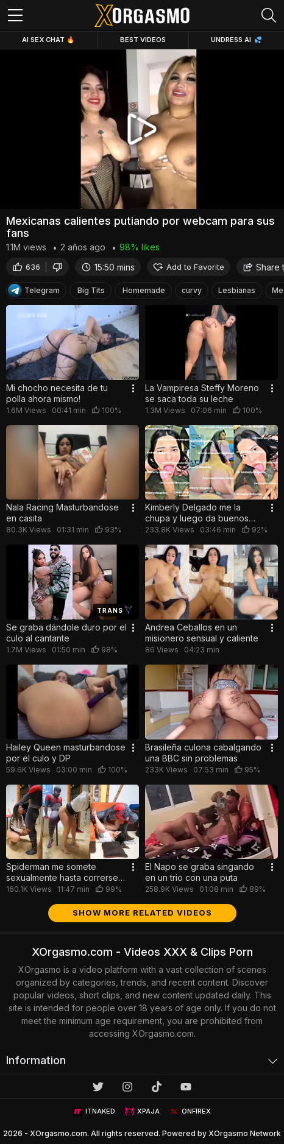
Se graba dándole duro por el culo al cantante (66, 632)
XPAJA (142, 1111)
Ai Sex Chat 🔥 (48, 39)
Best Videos (143, 39)
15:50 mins (108, 267)
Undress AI (236, 39)
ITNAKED (94, 1111)
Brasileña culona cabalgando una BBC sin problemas (203, 752)
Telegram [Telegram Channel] (34, 290)
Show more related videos (142, 912)
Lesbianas (236, 290)
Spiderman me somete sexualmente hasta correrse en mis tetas (62, 872)
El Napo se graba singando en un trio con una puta (199, 872)
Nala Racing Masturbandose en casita (62, 512)
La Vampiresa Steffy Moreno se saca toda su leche (202, 393)
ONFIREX (190, 1111)
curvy (192, 290)
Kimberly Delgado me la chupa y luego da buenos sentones (197, 513)
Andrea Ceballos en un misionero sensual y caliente (201, 632)
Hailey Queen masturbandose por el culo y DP (66, 752)
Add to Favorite (188, 267)
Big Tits (91, 290)
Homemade (143, 290)
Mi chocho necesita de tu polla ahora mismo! (57, 393)
